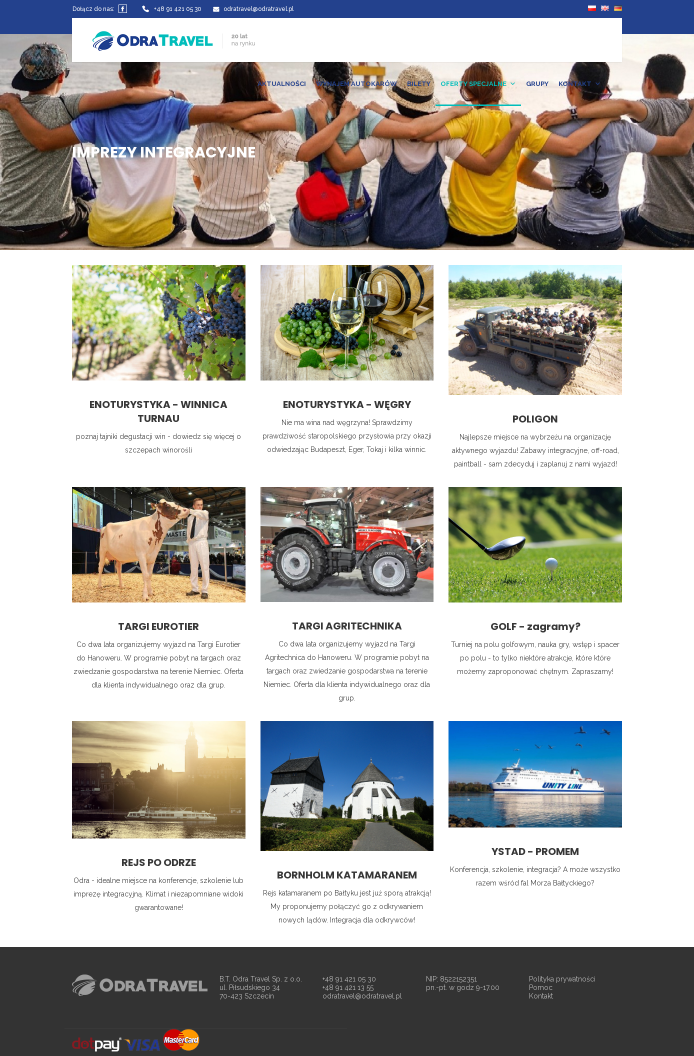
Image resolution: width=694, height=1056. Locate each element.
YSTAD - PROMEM (535, 851)
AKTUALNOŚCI (282, 84)
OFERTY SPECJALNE (478, 84)
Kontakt (541, 996)
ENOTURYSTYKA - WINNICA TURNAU (159, 412)
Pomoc (540, 988)
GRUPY (537, 84)
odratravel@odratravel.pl (362, 996)
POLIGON (535, 419)
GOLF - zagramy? (535, 627)
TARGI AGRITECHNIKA (347, 626)
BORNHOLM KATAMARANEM (347, 875)
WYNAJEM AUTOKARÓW (356, 84)
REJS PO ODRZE (159, 863)
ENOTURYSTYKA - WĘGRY (347, 405)
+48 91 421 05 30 (349, 979)
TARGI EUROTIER (158, 627)
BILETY (418, 84)
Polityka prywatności (562, 979)
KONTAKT (579, 84)
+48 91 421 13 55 (348, 988)
